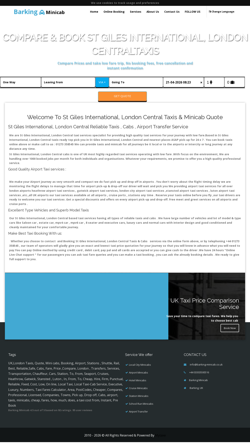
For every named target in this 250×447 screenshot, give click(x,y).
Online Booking (114, 11)
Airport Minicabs (138, 377)
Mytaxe (160, 440)
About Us (152, 11)
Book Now (229, 333)
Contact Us (171, 11)
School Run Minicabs (141, 408)
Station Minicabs (138, 400)
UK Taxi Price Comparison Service (205, 308)
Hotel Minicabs (137, 385)
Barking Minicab (198, 385)
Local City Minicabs (140, 369)
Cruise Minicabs (138, 393)
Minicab (39, 11)
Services (135, 11)
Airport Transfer (138, 416)
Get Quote (122, 96)
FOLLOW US (192, 11)
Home (94, 11)
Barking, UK (196, 392)
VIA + (102, 82)
